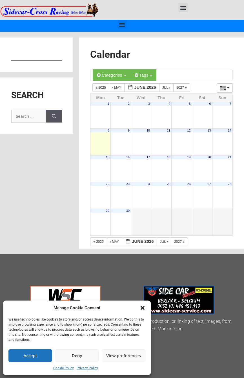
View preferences (123, 355)
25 (168, 184)
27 (209, 184)
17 (148, 157)
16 (128, 157)
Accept (30, 355)
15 (107, 157)
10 (148, 130)
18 (168, 157)
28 (229, 184)
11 (168, 130)
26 (188, 184)
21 (229, 157)
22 (107, 184)
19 (188, 157)
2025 (101, 88)
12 (188, 130)
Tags (143, 75)
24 (148, 184)
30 (128, 210)
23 (128, 184)
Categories (111, 75)
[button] (142, 308)
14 (229, 130)
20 (209, 157)
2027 (182, 88)
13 (209, 130)
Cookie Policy (63, 368)
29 (107, 210)
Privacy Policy (87, 368)
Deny (77, 355)
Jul (166, 88)
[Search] (54, 116)
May (117, 88)
